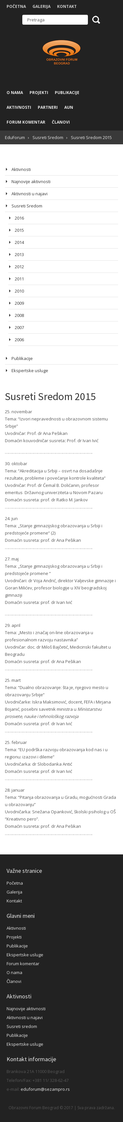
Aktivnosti (19, 107)
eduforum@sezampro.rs (45, 1089)
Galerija (41, 6)
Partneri (48, 107)
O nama (15, 92)
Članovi (61, 122)
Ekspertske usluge (29, 370)
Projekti (39, 92)
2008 (19, 315)
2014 (19, 242)
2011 (19, 279)
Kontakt (67, 6)
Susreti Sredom (26, 206)
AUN (68, 107)
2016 (19, 218)
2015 (19, 230)
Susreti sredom (22, 1026)
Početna (16, 6)
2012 (19, 267)
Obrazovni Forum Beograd (61, 53)
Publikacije (67, 92)
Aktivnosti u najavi (29, 194)
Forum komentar (26, 122)
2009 (19, 303)
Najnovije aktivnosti (31, 181)
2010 (19, 291)
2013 (19, 254)
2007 (19, 327)
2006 (19, 340)
